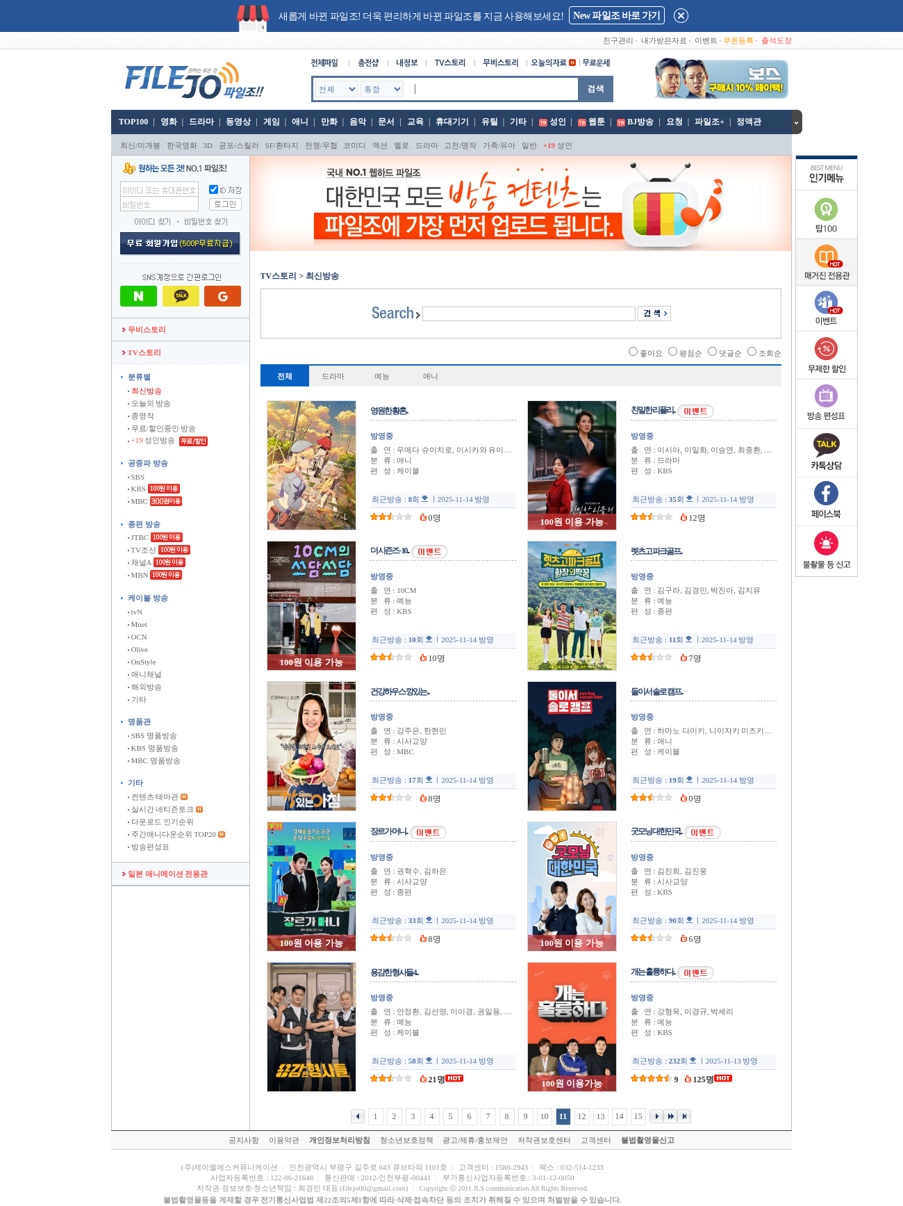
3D (208, 145)
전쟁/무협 (321, 145)
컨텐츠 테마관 (154, 796)
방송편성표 (148, 846)
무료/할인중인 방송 (162, 428)
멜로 (401, 145)
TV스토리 (141, 352)
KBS (137, 488)
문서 (386, 122)
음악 (357, 122)
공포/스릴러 (239, 145)
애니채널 (145, 674)
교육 (415, 122)
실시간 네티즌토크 (161, 809)
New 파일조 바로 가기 (616, 15)
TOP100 (132, 122)
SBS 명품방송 (152, 735)
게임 (271, 122)
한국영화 (182, 145)
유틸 (489, 122)
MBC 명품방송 (154, 760)
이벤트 (706, 40)
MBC (138, 501)
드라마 (201, 122)
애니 (300, 122)
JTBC (138, 537)
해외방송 (145, 687)
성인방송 (152, 440)
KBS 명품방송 (153, 748)
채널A (139, 562)
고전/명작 (460, 145)
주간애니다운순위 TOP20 (172, 834)
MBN (138, 575)
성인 (557, 122)
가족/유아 (499, 145)
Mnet (137, 624)
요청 (674, 122)
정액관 (748, 122)
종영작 (141, 415)
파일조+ (709, 122)
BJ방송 (640, 122)
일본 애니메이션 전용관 (165, 874)
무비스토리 (144, 329)
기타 (518, 122)
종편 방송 (144, 524)
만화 (329, 122)
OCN (137, 637)
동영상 (238, 122)
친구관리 (618, 40)
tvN (135, 612)
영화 (168, 122)
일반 (529, 145)
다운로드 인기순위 (161, 821)
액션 (380, 145)
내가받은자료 (664, 40)
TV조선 (142, 550)
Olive (138, 649)
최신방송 (145, 390)
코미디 (354, 145)
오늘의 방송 (150, 403)
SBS (136, 477)
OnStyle (142, 662)
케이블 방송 (148, 598)
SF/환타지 (282, 145)
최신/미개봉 (140, 145)
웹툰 (596, 122)
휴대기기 (452, 122)
